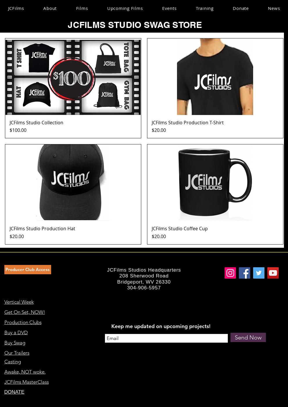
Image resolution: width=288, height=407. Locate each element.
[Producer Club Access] (27, 269)
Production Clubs (23, 322)
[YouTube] (273, 273)
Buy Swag (14, 343)
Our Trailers (16, 353)
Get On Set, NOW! (24, 312)
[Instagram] (230, 273)
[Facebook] (244, 273)
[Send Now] (248, 337)
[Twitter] (258, 273)
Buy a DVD (16, 332)
